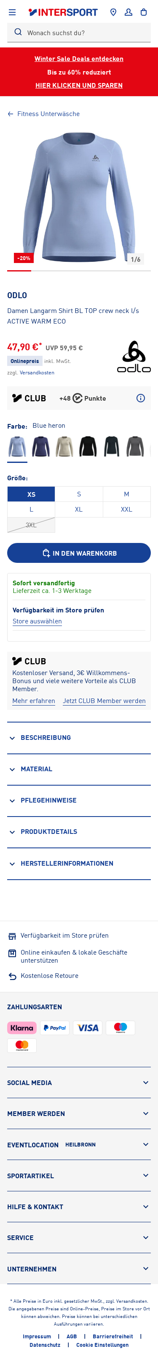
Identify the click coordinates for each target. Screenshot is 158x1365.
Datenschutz (44, 1344)
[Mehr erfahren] (33, 701)
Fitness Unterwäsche (43, 113)
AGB (72, 1336)
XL (79, 509)
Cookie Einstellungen (102, 1344)
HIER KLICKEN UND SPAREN (79, 85)
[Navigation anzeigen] (12, 12)
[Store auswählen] (37, 621)
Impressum (37, 1336)
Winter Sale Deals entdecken (79, 58)
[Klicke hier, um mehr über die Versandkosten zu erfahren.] (37, 372)
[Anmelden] (128, 12)
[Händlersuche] (113, 12)
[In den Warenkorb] (79, 552)
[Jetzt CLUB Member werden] (104, 701)
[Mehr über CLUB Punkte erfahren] (141, 398)
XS (31, 494)
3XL (31, 525)
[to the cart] (144, 12)
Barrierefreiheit (113, 1336)
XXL (126, 509)
